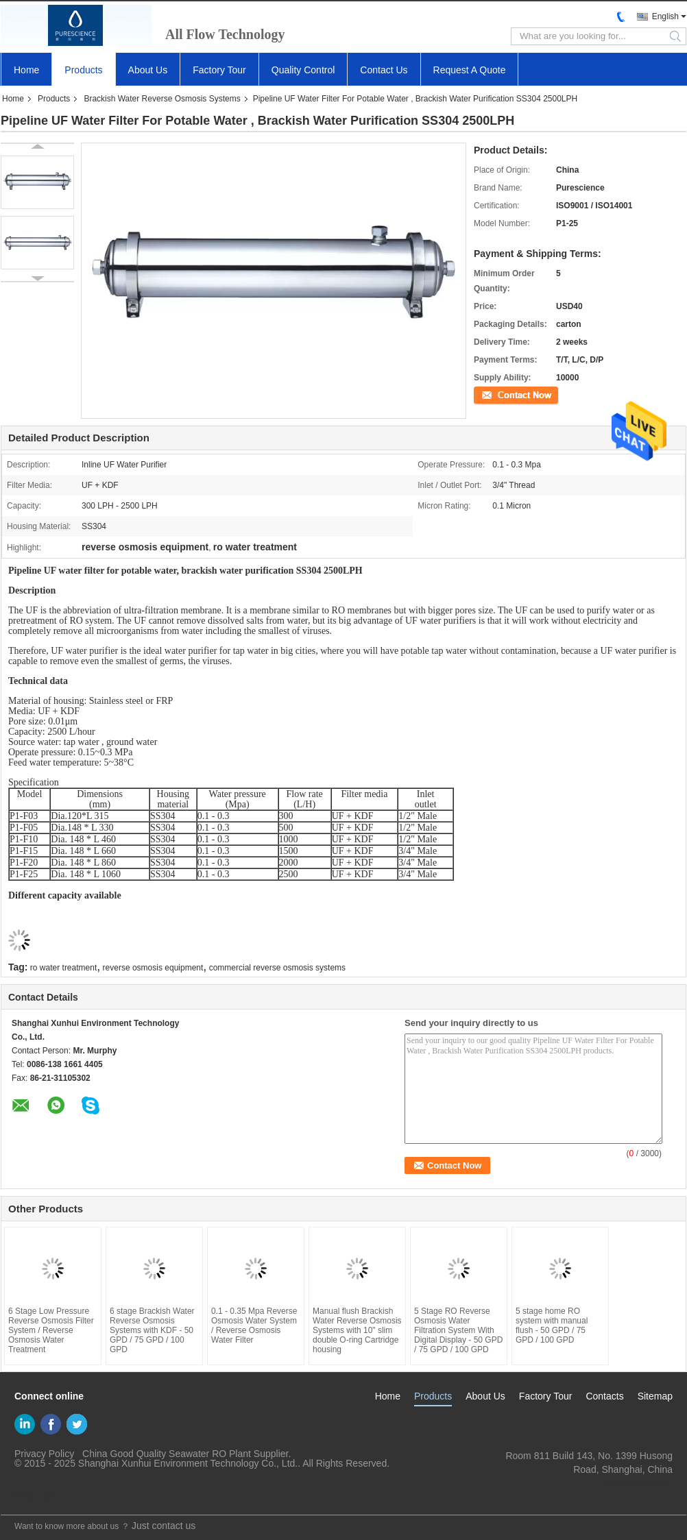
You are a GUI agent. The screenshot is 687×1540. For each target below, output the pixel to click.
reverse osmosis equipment (153, 968)
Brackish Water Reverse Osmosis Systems (162, 98)
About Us (148, 69)
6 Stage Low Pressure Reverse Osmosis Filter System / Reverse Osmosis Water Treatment (51, 1330)
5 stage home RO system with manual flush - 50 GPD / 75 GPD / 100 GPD (552, 1325)
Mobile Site (29, 1496)
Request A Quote (469, 69)
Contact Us (383, 69)
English (665, 16)
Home (26, 69)
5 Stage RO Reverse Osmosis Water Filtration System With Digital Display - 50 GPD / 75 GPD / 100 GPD (458, 1330)
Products (83, 69)
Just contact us (163, 1525)
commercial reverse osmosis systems (277, 968)
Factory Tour (219, 69)
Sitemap (655, 1396)
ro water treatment (63, 968)
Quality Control (303, 69)
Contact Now (497, 394)
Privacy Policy (44, 1453)
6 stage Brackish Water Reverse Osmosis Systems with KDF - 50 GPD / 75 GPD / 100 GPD (152, 1330)
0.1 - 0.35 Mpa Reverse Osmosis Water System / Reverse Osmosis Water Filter (254, 1325)
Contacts (604, 1396)
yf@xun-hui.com (638, 1483)
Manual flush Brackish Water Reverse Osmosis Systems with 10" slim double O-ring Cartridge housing (357, 1330)
